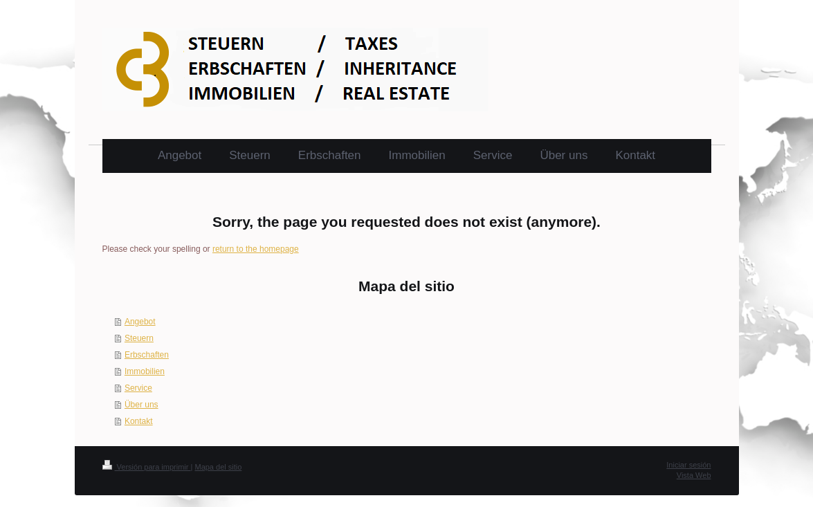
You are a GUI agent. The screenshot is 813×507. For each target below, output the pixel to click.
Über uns (141, 404)
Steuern (139, 338)
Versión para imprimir (146, 467)
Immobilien (145, 371)
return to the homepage (255, 249)
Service (138, 388)
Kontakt (139, 421)
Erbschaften (147, 355)
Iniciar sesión (688, 465)
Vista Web (694, 475)
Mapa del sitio (217, 467)
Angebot (140, 321)
